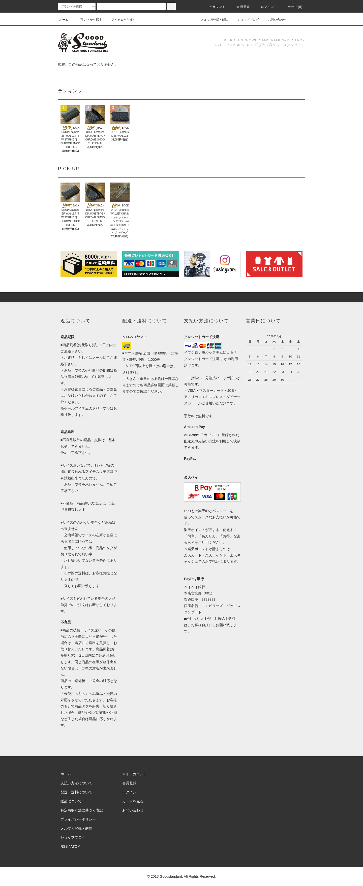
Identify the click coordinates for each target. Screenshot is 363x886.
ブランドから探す (87, 19)
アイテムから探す (120, 19)
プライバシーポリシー (78, 819)
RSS (64, 846)
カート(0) (292, 7)
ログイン (264, 7)
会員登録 (240, 7)
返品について (71, 801)
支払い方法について (76, 783)
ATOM (75, 846)
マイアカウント (134, 774)
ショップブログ (245, 19)
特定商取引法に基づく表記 (81, 810)
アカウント (214, 7)
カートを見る (132, 801)
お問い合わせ (274, 19)
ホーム (63, 19)
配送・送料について (76, 792)
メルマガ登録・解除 (211, 19)
